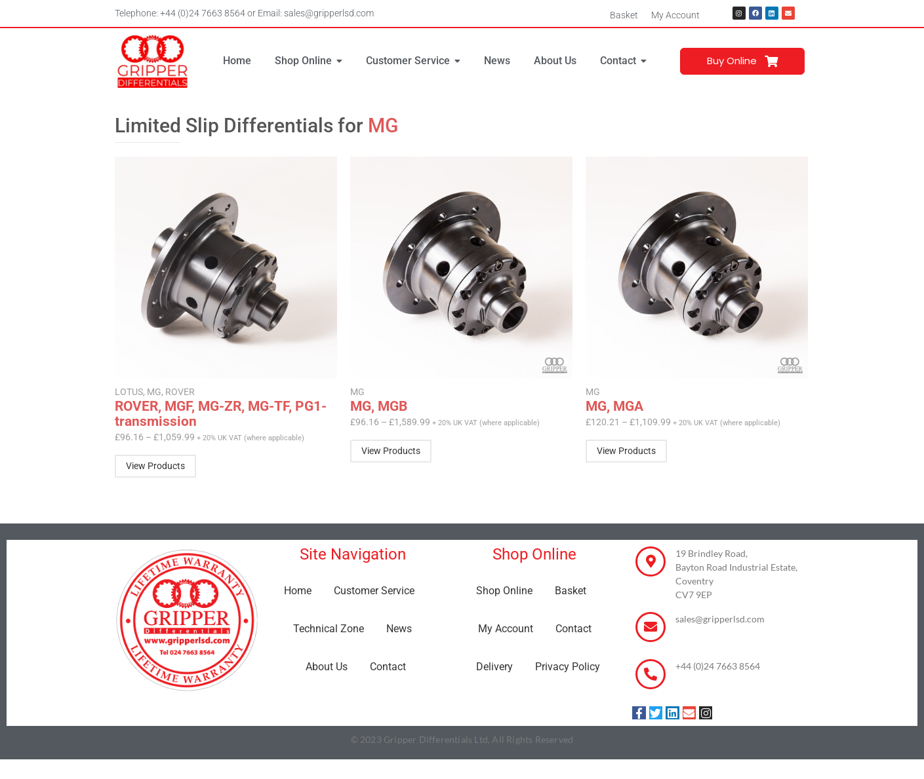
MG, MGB (378, 406)
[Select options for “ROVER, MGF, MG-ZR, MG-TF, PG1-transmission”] (155, 466)
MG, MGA (614, 406)
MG (155, 392)
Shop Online (504, 590)
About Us (327, 666)
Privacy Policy (567, 666)
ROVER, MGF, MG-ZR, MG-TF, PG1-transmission (221, 414)
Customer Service (374, 590)
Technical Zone (328, 628)
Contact (388, 666)
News (399, 628)
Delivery (494, 666)
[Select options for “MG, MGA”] (626, 451)
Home (297, 590)
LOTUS (130, 392)
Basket (624, 15)
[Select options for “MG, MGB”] (391, 451)
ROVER (180, 392)
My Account (675, 15)
